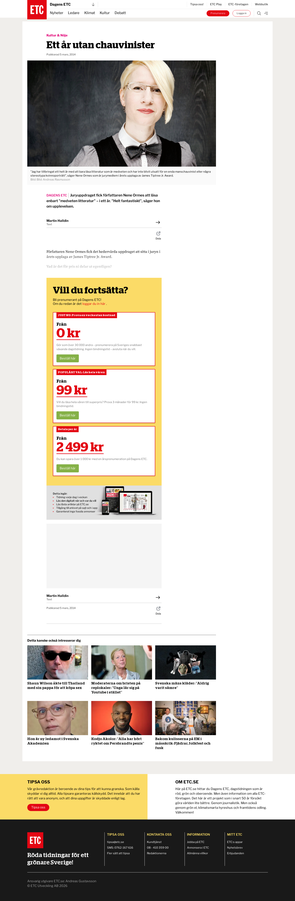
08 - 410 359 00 (158, 847)
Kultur (105, 13)
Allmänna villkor (197, 853)
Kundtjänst (154, 842)
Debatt (120, 13)
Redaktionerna (156, 853)
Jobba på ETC (196, 842)
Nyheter (56, 13)
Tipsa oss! (197, 4)
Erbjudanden (235, 853)
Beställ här (68, 358)
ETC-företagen (238, 4)
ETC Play (216, 4)
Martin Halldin (57, 221)
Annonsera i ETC (198, 847)
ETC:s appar (235, 842)
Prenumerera (218, 13)
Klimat (89, 13)
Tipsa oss (38, 807)
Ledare (73, 13)
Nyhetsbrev (235, 847)
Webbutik (261, 4)
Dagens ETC (72, 4)
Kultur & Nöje (57, 35)
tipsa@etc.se (115, 842)
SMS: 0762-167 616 (120, 847)
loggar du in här (94, 304)
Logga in (241, 13)
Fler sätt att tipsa (118, 853)
